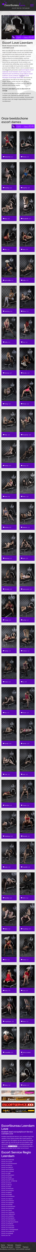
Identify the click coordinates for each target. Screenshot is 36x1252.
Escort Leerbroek (13, 75)
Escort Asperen (25, 70)
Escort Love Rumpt (6, 1177)
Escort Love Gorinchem (7, 1208)
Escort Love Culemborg (7, 1212)
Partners (25, 1247)
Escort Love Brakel (6, 1192)
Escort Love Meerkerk (7, 1188)
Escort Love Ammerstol (7, 1225)
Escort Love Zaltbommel (8, 1214)
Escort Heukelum (13, 72)
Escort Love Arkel (6, 1186)
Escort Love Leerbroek (7, 1171)
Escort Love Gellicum (7, 1167)
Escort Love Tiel (5, 1235)
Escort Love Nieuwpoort (7, 1218)
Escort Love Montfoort (7, 1224)
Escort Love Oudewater (7, 1227)
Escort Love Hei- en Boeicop (9, 1181)
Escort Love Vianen (6, 1210)
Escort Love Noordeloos (7, 1196)
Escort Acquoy (23, 72)
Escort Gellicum (24, 73)
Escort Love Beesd (6, 1184)
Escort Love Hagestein (7, 1202)
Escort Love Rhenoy (6, 1165)
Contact (18, 1247)
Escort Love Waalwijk (7, 1233)
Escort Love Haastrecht (7, 1231)
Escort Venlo (20, 77)
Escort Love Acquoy (6, 1161)
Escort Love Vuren (6, 1183)
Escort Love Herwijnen (7, 1190)
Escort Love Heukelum (7, 1200)
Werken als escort (7, 1247)
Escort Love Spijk (6, 1173)
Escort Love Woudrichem (8, 1206)
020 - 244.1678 (23, 37)
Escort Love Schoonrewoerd (9, 1163)
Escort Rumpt (12, 77)
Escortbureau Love (5, 1249)
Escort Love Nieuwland (7, 1175)
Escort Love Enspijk (6, 1194)
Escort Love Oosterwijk (7, 1159)
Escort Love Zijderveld (7, 1179)
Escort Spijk (22, 75)
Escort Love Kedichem (7, 1169)
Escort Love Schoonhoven (8, 1220)
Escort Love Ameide (6, 1204)
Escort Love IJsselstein (7, 1216)
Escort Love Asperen (7, 1198)
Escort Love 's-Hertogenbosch (9, 1229)
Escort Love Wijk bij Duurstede (9, 1222)
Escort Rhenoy (15, 73)
